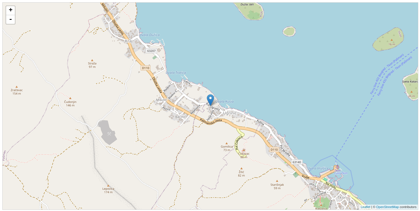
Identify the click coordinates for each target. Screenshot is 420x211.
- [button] (10, 19)
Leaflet (365, 207)
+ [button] (11, 10)
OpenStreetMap (387, 207)
